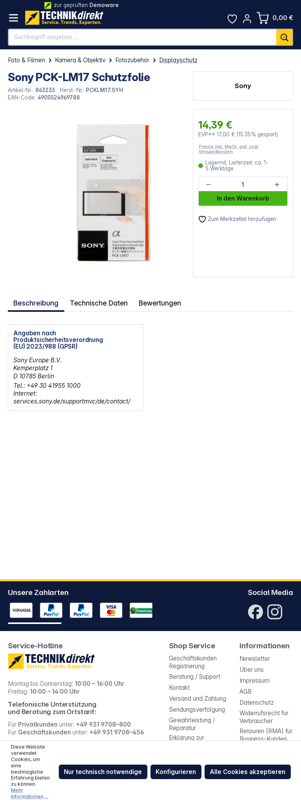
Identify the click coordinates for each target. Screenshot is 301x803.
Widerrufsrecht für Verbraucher (263, 717)
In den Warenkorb (243, 198)
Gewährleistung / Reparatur (192, 724)
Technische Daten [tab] (94, 302)
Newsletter (254, 658)
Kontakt (179, 687)
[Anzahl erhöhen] (277, 184)
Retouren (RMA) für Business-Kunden (265, 735)
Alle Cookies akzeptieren (247, 772)
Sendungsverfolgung (197, 709)
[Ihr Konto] (247, 18)
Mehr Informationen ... (29, 793)
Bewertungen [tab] (153, 302)
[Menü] (13, 18)
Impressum (254, 680)
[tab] (35, 301)
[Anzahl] (242, 184)
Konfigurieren (176, 772)
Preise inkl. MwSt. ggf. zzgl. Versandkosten (229, 149)
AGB (245, 691)
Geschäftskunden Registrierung (193, 662)
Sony (243, 86)
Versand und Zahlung (197, 698)
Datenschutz (256, 702)
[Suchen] (284, 37)
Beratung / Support (194, 676)
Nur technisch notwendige (103, 772)
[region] (96, 193)
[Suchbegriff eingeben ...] (142, 37)
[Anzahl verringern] (208, 184)
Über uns (251, 669)
